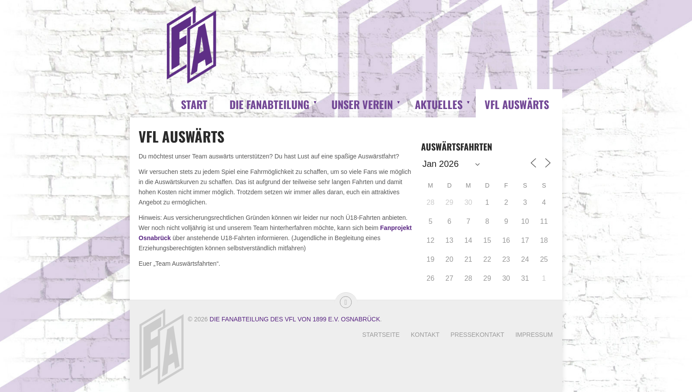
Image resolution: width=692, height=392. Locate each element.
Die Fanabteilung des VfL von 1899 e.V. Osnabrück (295, 319)
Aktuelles (439, 104)
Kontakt (425, 334)
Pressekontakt (477, 334)
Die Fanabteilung (269, 104)
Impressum (534, 334)
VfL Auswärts (517, 104)
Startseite (381, 334)
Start (194, 104)
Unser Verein (362, 104)
